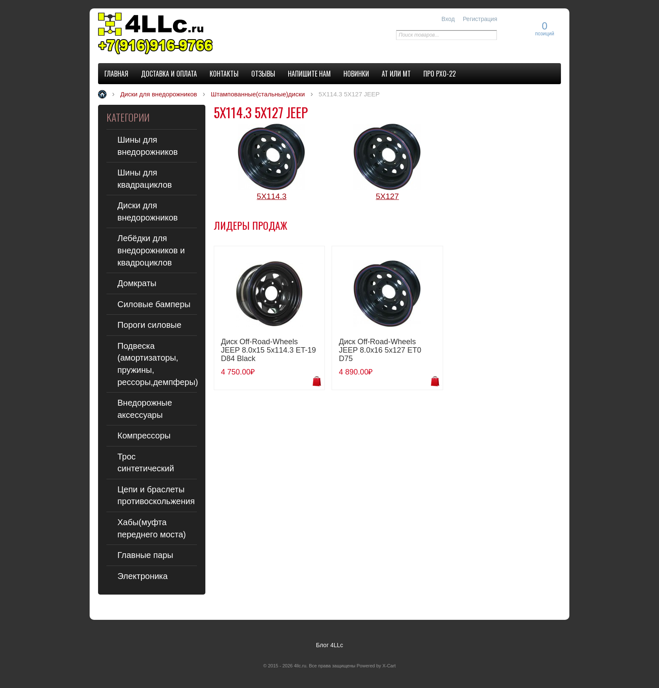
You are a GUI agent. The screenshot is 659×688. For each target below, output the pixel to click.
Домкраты (137, 283)
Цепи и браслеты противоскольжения (156, 495)
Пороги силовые (149, 324)
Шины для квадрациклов (144, 178)
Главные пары (145, 555)
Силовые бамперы (154, 304)
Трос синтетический (145, 462)
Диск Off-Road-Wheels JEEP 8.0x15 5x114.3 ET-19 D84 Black (268, 350)
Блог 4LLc (329, 645)
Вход (448, 19)
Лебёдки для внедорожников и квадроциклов (151, 250)
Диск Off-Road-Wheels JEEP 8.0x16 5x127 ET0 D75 (380, 350)
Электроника (142, 576)
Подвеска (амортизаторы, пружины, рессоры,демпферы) (157, 364)
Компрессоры (143, 435)
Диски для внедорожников (147, 211)
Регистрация (480, 19)
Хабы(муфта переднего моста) (151, 528)
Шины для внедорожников (147, 146)
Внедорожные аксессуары (144, 409)
